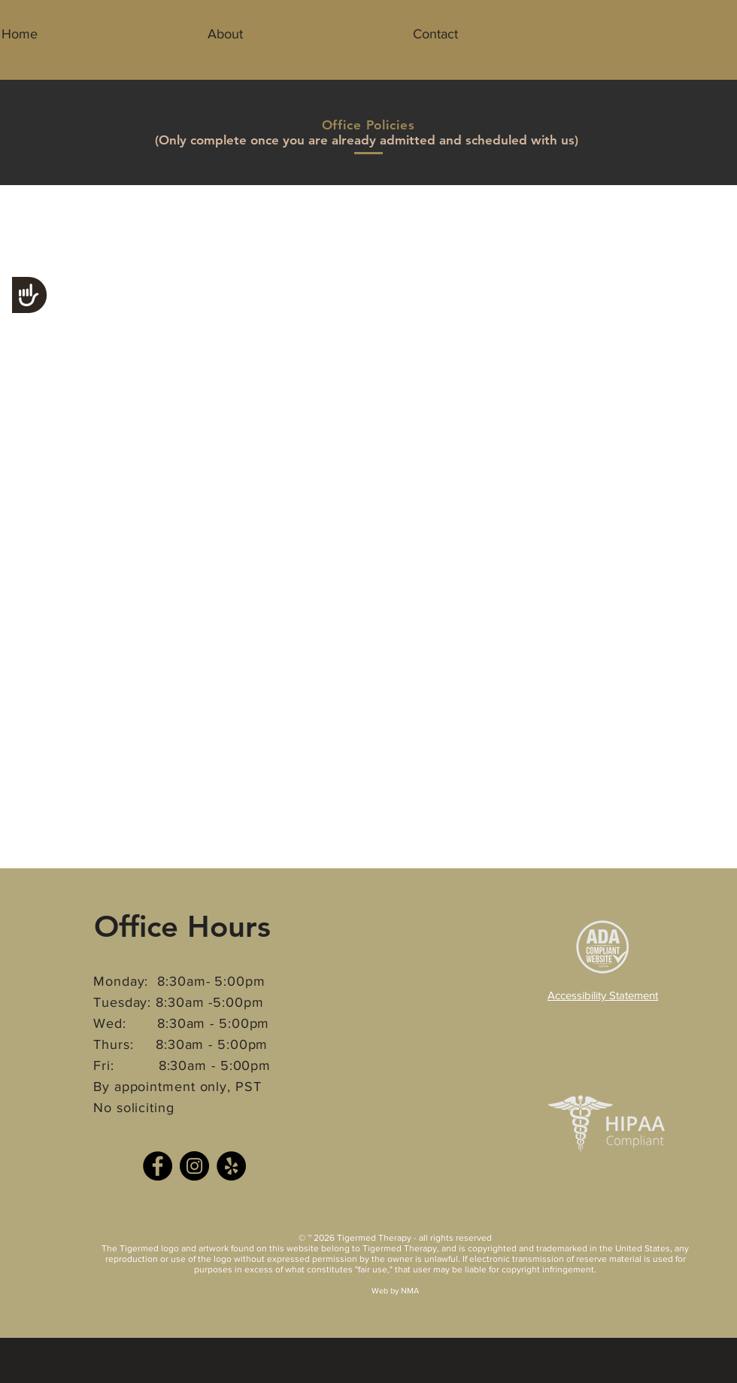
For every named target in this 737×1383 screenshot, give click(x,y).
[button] (225, 34)
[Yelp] (231, 1166)
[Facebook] (157, 1166)
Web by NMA (395, 1290)
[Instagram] (194, 1166)
